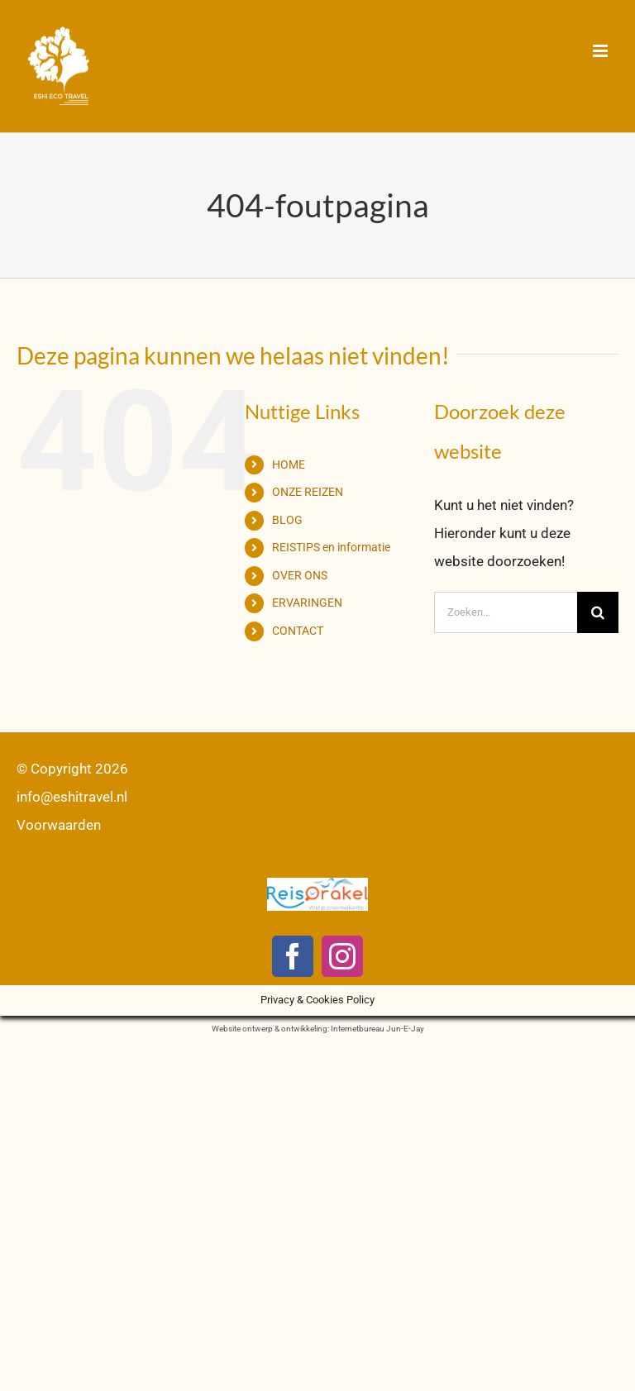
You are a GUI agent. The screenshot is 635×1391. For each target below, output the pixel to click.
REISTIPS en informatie (331, 547)
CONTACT (297, 630)
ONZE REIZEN (307, 491)
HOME (288, 464)
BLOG (287, 519)
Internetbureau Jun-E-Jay (377, 1028)
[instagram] (342, 956)
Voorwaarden (59, 825)
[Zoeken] (597, 612)
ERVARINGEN (307, 602)
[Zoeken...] (505, 612)
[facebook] (292, 956)
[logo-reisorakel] (317, 884)
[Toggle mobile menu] (601, 51)
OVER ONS (299, 575)
